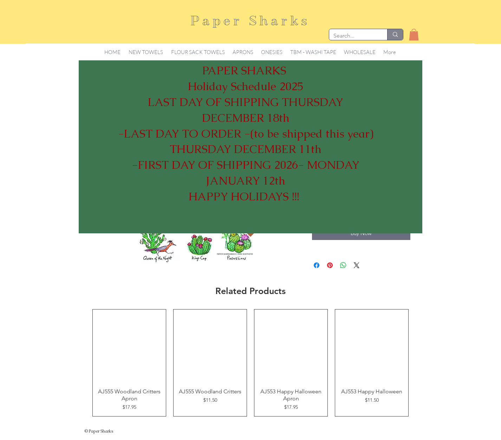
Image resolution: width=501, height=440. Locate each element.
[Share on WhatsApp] (343, 265)
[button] (414, 34)
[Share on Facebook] (316, 265)
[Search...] (352, 35)
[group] (250, 362)
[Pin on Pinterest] (330, 265)
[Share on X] (356, 265)
